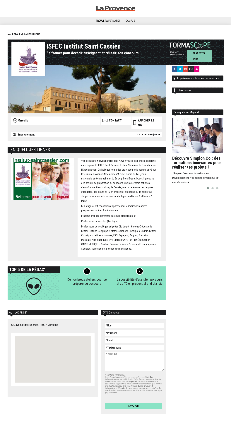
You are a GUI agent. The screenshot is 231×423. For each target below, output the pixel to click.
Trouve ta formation (108, 20)
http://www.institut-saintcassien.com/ (198, 78)
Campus (130, 20)
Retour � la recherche (26, 34)
